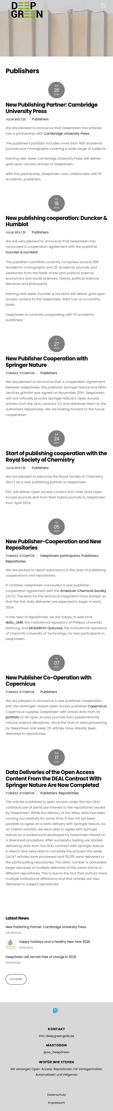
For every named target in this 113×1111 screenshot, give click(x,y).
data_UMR (14, 622)
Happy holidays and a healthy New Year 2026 (54, 942)
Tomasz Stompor (20, 373)
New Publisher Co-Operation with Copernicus (48, 681)
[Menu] (103, 6)
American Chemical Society (83, 590)
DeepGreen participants (60, 555)
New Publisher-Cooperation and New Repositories (53, 545)
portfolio (12, 717)
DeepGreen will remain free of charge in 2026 (41, 957)
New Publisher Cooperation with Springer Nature (47, 362)
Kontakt (16, 979)
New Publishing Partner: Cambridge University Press (51, 108)
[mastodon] (56, 1011)
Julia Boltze (16, 119)
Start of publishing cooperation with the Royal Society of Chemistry (56, 457)
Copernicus (97, 706)
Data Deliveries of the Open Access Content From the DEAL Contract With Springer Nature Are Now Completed (53, 778)
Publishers (40, 119)
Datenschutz (56, 1095)
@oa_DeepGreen (56, 1052)
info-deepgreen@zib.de (56, 1036)
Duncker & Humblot (22, 252)
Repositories (16, 561)
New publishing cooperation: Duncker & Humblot (56, 221)
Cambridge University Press (66, 133)
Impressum (56, 1103)
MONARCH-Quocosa (46, 628)
